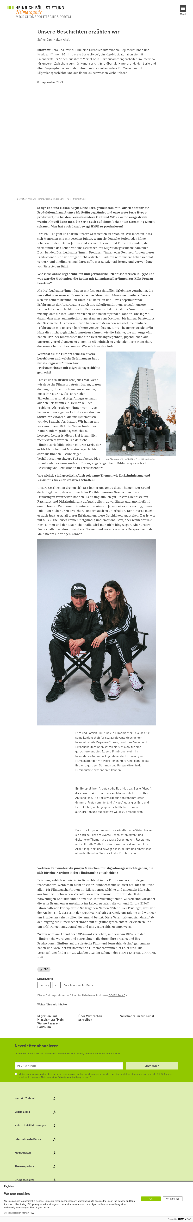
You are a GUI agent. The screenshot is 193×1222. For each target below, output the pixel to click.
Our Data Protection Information (18, 1213)
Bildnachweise (80, 199)
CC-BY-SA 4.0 (117, 995)
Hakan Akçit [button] (61, 39)
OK (150, 1198)
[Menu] (183, 8)
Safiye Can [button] (44, 39)
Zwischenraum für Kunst (78, 985)
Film (56, 985)
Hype (140, 212)
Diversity (44, 985)
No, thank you (173, 1198)
